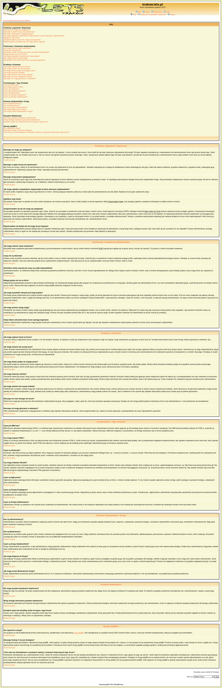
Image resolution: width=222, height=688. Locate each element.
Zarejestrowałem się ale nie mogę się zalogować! (22, 40)
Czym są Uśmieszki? (11, 89)
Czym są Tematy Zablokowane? (16, 97)
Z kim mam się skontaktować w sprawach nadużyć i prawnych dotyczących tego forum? (37, 132)
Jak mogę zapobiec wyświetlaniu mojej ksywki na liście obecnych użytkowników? (34, 36)
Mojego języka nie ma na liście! (15, 54)
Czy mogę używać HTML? (13, 87)
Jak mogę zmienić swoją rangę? (16, 58)
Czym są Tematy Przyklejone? (15, 95)
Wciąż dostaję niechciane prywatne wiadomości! (22, 120)
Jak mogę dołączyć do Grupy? (15, 109)
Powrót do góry (9, 160)
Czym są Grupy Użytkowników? (15, 107)
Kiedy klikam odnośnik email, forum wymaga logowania (24, 60)
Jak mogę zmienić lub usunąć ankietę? (18, 75)
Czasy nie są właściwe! (12, 50)
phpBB (107, 684)
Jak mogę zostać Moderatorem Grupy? (18, 111)
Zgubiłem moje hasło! (12, 38)
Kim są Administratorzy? (13, 103)
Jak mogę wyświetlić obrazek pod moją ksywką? (22, 56)
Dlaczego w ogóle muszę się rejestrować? (19, 32)
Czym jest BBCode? (11, 85)
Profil (133, 14)
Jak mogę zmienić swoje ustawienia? (17, 48)
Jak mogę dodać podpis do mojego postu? (20, 71)
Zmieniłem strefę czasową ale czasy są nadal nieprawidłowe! (26, 52)
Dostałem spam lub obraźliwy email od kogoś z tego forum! (26, 122)
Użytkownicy (156, 12)
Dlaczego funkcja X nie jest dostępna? (18, 130)
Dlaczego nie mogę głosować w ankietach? (20, 79)
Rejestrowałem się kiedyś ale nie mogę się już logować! (24, 42)
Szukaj (146, 12)
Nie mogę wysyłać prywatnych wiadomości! (20, 118)
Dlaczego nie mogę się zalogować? (17, 30)
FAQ (138, 12)
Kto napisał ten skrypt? (12, 128)
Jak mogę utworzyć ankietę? (14, 73)
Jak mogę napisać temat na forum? (17, 67)
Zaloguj (171, 14)
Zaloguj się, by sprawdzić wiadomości (152, 14)
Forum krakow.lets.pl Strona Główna (16, 20)
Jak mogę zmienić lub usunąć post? (17, 69)
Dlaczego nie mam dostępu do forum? (18, 77)
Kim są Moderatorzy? (12, 105)
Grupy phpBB (78, 633)
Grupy (167, 12)
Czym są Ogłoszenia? (12, 93)
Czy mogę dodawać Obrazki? (15, 91)
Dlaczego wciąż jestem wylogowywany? (19, 34)
